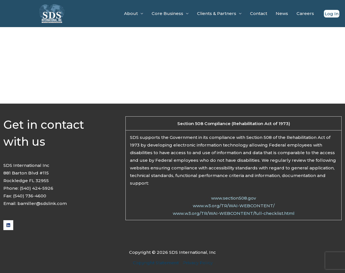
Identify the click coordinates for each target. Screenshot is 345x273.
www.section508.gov (233, 198)
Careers (305, 13)
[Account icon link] (332, 14)
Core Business (167, 13)
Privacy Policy (198, 262)
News (282, 13)
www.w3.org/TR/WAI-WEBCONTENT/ (234, 205)
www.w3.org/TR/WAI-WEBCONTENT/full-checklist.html (234, 213)
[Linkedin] (8, 225)
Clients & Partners (216, 13)
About (131, 13)
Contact (258, 13)
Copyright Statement (156, 262)
